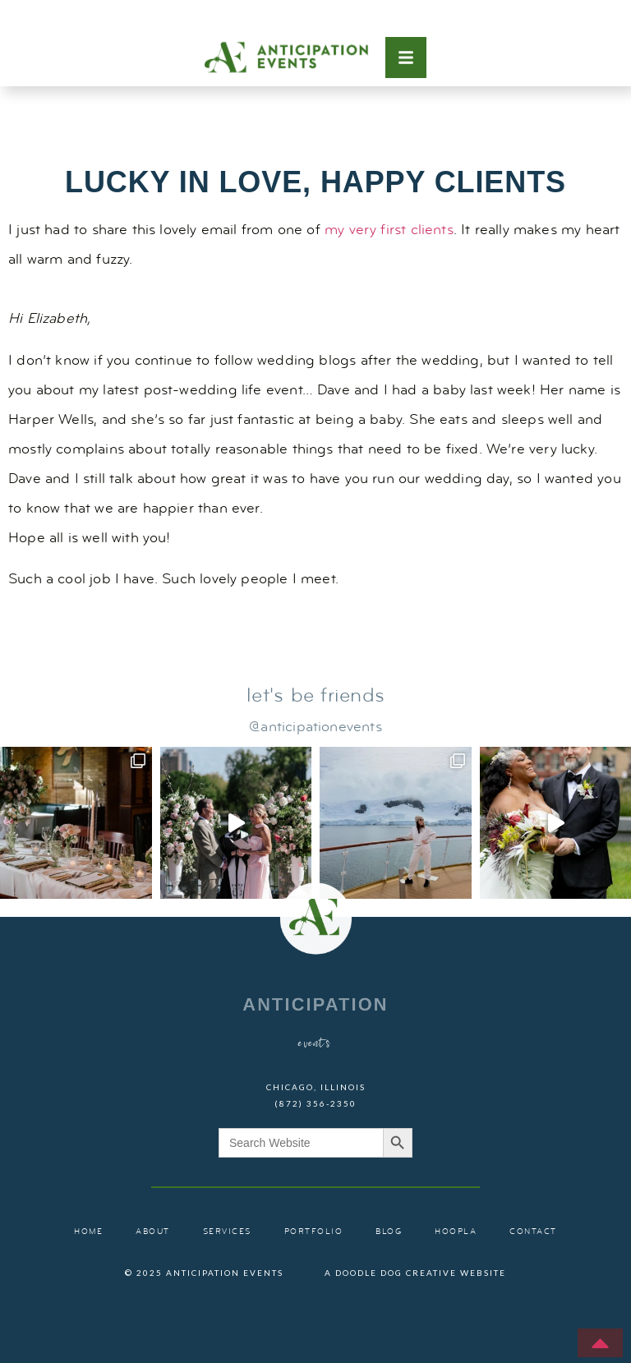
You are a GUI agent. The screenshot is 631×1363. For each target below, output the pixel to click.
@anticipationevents (315, 727)
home (88, 1231)
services (227, 1231)
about (153, 1231)
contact (533, 1231)
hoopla (456, 1231)
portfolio (313, 1231)
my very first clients (389, 230)
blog (388, 1231)
